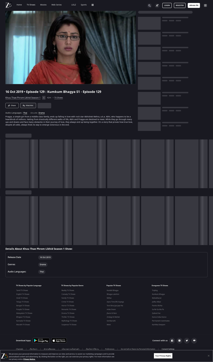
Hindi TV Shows (22, 298)
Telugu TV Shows (22, 302)
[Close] (209, 356)
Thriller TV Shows (68, 317)
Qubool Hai (156, 313)
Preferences (109, 349)
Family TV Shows (68, 298)
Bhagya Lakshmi (113, 294)
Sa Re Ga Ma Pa (158, 309)
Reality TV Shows (68, 290)
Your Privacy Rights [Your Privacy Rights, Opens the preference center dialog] (163, 356)
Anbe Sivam (111, 309)
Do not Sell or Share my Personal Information (138, 349)
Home (17, 5)
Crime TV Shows (68, 302)
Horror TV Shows (68, 305)
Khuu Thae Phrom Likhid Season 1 (22, 97)
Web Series (55, 5)
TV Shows (29, 5)
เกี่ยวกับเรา (33, 349)
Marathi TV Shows (23, 324)
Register (180, 5)
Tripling (155, 290)
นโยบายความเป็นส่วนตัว (70, 349)
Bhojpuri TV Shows (23, 317)
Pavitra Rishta (157, 305)
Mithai (109, 298)
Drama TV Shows (68, 313)
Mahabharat (156, 298)
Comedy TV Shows (68, 294)
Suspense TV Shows (69, 324)
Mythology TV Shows (69, 321)
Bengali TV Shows (23, 305)
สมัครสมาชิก (193, 5)
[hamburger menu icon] (205, 5)
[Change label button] (157, 5)
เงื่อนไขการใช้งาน (92, 349)
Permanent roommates (161, 321)
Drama (42, 113)
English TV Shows (22, 294)
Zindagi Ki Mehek (113, 317)
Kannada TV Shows (23, 321)
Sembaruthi (111, 321)
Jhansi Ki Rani (112, 313)
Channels (19, 349)
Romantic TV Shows (69, 309)
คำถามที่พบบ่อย (49, 349)
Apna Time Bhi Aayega (115, 302)
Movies (41, 5)
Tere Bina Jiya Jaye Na (115, 305)
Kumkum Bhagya (158, 294)
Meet (109, 324)
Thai (25, 113)
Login (167, 5)
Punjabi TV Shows (22, 309)
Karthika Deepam (158, 324)
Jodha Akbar (156, 302)
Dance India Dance (159, 317)
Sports (82, 5)
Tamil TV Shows (22, 290)
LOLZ (72, 5)
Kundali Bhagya (112, 290)
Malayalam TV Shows (24, 313)
